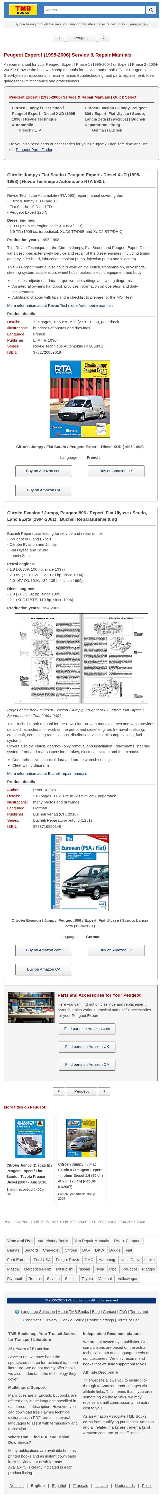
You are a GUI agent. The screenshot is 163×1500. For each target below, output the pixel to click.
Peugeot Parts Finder (34, 149)
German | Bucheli (116, 119)
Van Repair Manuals (91, 1240)
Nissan (84, 1269)
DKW (99, 1250)
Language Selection (38, 1311)
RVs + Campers (127, 1240)
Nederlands (125, 1485)
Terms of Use (128, 1320)
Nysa (99, 1269)
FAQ (123, 1311)
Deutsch (17, 1485)
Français (80, 1485)
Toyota (87, 1278)
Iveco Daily (129, 1259)
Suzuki (70, 1278)
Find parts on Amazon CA (87, 1064)
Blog (96, 1311)
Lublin (149, 1259)
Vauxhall (105, 1278)
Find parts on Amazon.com (87, 1028)
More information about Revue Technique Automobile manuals (60, 305)
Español (59, 1485)
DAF (86, 1250)
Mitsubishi (64, 1269)
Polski (147, 1485)
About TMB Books (73, 1311)
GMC (88, 1259)
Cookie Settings (100, 1320)
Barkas (13, 1250)
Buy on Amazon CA (43, 490)
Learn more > (139, 24)
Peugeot (81, 38)
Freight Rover (67, 1259)
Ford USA (42, 1259)
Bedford (31, 1250)
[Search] (151, 10)
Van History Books (53, 1240)
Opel (113, 1269)
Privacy (51, 1320)
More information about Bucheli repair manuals (47, 773)
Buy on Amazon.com (43, 471)
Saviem (53, 1278)
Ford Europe (18, 1259)
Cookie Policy (72, 1320)
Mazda (13, 1269)
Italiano (101, 1485)
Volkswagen (128, 1278)
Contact (109, 1311)
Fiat (129, 1250)
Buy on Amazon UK (116, 471)
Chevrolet (51, 1250)
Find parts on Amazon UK (87, 1046)
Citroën (71, 1250)
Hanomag (106, 1259)
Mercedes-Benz (37, 1269)
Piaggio (148, 1269)
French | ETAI (44, 119)
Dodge (115, 1250)
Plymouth (15, 1278)
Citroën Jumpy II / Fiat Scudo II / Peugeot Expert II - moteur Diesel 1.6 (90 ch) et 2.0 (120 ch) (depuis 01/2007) (81, 1175)
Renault (35, 1278)
